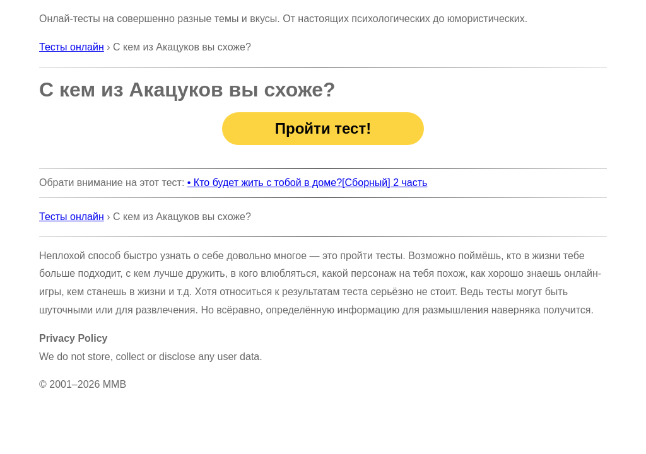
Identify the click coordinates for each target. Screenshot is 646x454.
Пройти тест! (323, 128)
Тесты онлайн (71, 47)
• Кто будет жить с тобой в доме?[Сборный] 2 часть (307, 182)
